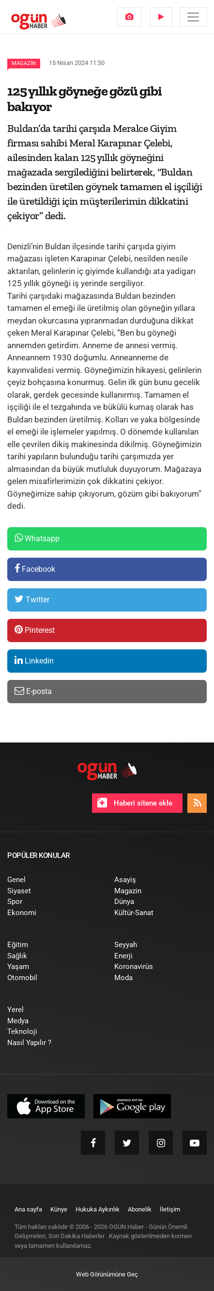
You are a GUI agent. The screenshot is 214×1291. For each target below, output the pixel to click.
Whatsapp (37, 538)
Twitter (32, 599)
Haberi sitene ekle (134, 802)
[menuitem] (129, 17)
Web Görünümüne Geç (107, 1274)
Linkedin (34, 660)
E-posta (33, 691)
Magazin (24, 63)
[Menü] (193, 17)
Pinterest (35, 630)
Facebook (35, 569)
